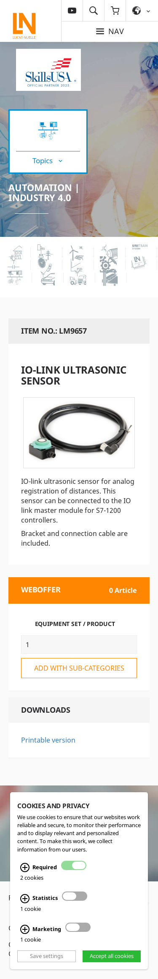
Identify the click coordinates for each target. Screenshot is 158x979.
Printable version (48, 740)
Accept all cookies (112, 956)
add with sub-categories (79, 668)
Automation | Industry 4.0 (43, 192)
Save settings (46, 956)
